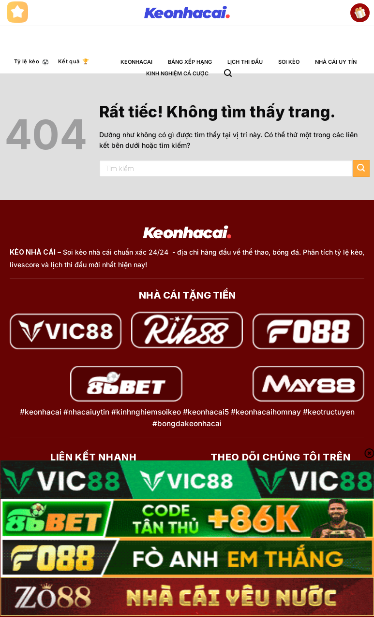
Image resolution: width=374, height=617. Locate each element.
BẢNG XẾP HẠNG (190, 61)
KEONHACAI (136, 61)
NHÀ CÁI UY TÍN (336, 61)
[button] (228, 73)
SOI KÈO (288, 61)
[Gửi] (361, 168)
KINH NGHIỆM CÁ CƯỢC (177, 73)
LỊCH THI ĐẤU (245, 61)
